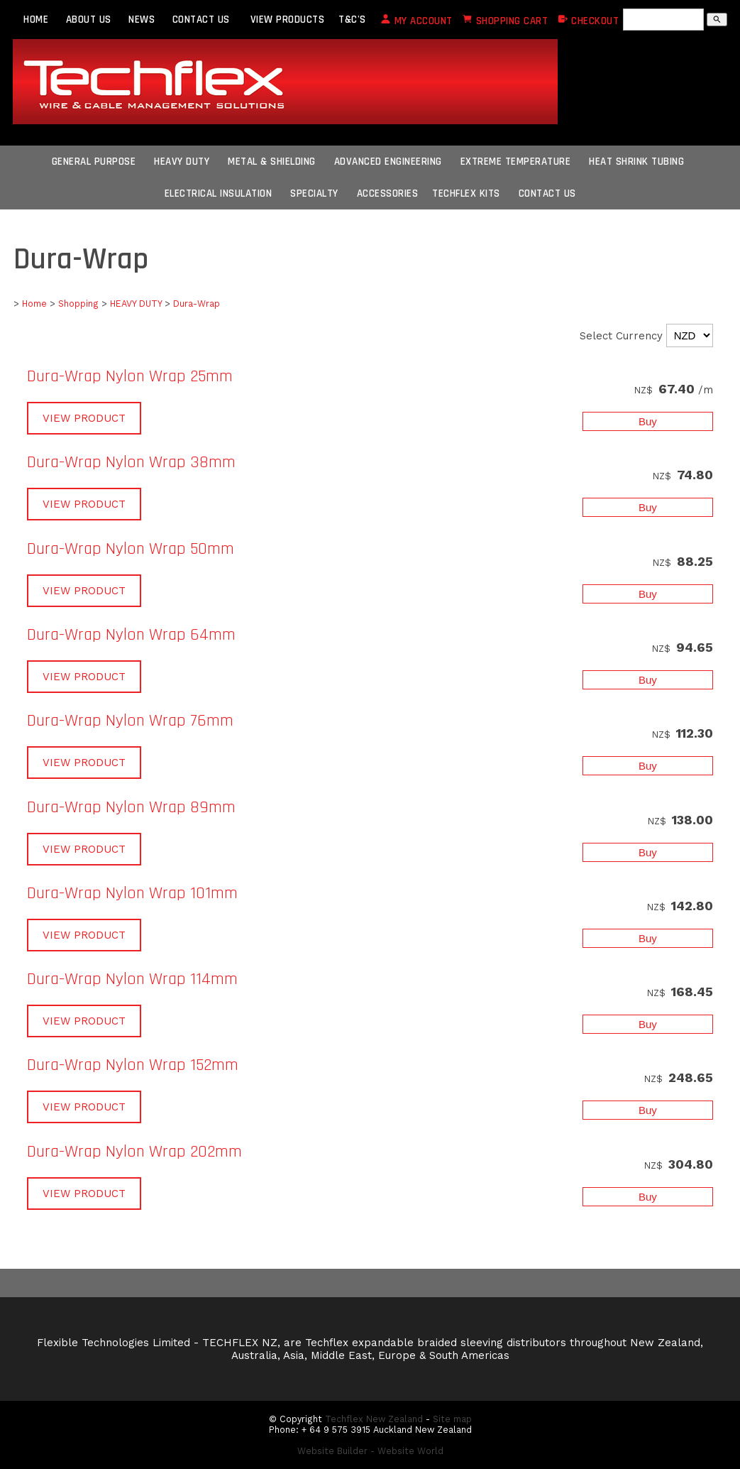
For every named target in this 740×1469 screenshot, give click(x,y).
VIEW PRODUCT (84, 418)
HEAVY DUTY (136, 303)
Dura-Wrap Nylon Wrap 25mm (130, 376)
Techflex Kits (466, 193)
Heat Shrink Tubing (636, 161)
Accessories (388, 193)
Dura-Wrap (196, 303)
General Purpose (94, 161)
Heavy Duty (181, 161)
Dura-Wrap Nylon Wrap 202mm (134, 1151)
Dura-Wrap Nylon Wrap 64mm (131, 634)
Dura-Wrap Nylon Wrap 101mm (132, 893)
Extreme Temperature (515, 161)
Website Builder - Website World (370, 1451)
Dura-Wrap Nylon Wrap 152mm (132, 1065)
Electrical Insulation (218, 193)
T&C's (352, 19)
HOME (35, 19)
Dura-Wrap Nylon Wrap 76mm (130, 720)
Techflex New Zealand (374, 1419)
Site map (452, 1419)
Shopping (78, 303)
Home (34, 303)
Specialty (314, 193)
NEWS (141, 19)
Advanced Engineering (388, 161)
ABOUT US (88, 19)
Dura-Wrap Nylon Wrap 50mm (130, 548)
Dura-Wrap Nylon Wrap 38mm (131, 462)
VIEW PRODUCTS (287, 19)
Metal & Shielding (272, 161)
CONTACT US (201, 19)
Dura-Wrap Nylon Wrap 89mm (131, 807)
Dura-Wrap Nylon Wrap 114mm (132, 979)
